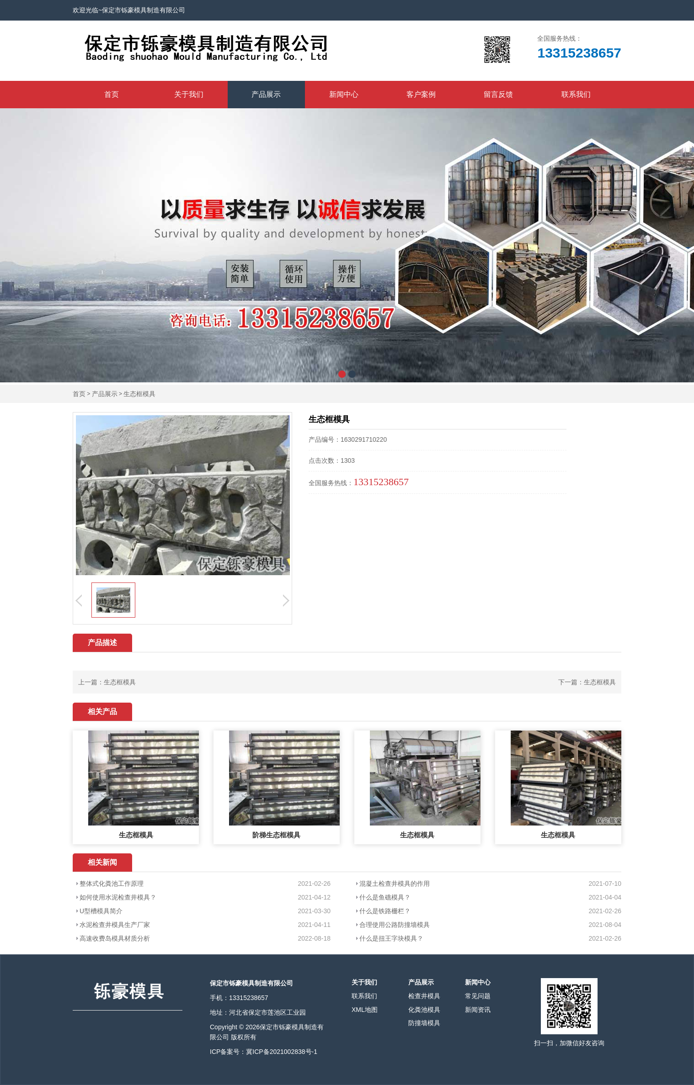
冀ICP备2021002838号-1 (281, 1051)
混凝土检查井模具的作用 (394, 883)
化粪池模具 (424, 1009)
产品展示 (266, 94)
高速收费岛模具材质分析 (115, 938)
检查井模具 (424, 996)
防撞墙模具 (424, 1023)
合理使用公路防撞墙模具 (394, 924)
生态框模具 (139, 394)
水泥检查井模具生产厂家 (115, 924)
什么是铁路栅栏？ (385, 911)
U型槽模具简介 (101, 911)
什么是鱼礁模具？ (385, 897)
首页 (111, 94)
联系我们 (576, 94)
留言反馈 (498, 94)
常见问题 (478, 996)
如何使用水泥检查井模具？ (118, 897)
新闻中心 (343, 94)
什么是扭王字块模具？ (391, 938)
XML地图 (365, 1009)
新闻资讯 (478, 1009)
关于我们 (188, 94)
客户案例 (421, 94)
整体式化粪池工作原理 (112, 883)
